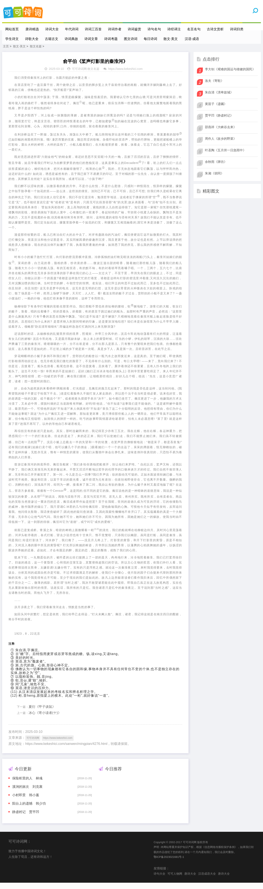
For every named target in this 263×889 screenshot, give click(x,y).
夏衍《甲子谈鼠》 (42, 713)
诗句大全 (159, 880)
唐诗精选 (32, 29)
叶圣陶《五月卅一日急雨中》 (225, 156)
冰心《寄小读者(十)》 (45, 719)
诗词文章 (91, 39)
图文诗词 (130, 39)
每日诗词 (150, 39)
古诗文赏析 (215, 29)
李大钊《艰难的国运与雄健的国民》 (230, 75)
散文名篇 (36, 52)
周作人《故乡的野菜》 (220, 145)
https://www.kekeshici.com (125, 75)
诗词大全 (52, 29)
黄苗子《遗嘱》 (216, 110)
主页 (6, 52)
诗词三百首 (93, 29)
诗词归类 (237, 29)
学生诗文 (12, 39)
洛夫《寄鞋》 (214, 87)
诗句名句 (154, 29)
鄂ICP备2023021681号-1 (169, 863)
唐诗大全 (190, 880)
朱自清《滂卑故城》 (219, 98)
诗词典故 (71, 39)
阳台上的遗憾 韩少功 (29, 810)
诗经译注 (174, 29)
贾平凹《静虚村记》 (219, 122)
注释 (11, 650)
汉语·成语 (192, 39)
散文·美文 (170, 39)
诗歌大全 (32, 39)
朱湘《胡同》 (214, 179)
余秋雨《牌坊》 (216, 168)
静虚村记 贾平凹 (25, 818)
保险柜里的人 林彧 (27, 784)
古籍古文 (51, 39)
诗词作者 (115, 29)
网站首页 (12, 29)
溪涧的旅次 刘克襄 (27, 793)
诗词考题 (111, 39)
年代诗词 (72, 29)
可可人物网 (174, 880)
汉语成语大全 (207, 880)
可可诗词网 (79, 75)
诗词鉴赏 (135, 29)
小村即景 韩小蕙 (25, 801)
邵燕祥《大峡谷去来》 (220, 133)
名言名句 (194, 29)
